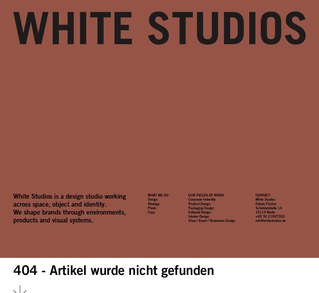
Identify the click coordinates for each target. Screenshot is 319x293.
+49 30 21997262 (270, 216)
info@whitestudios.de (270, 220)
